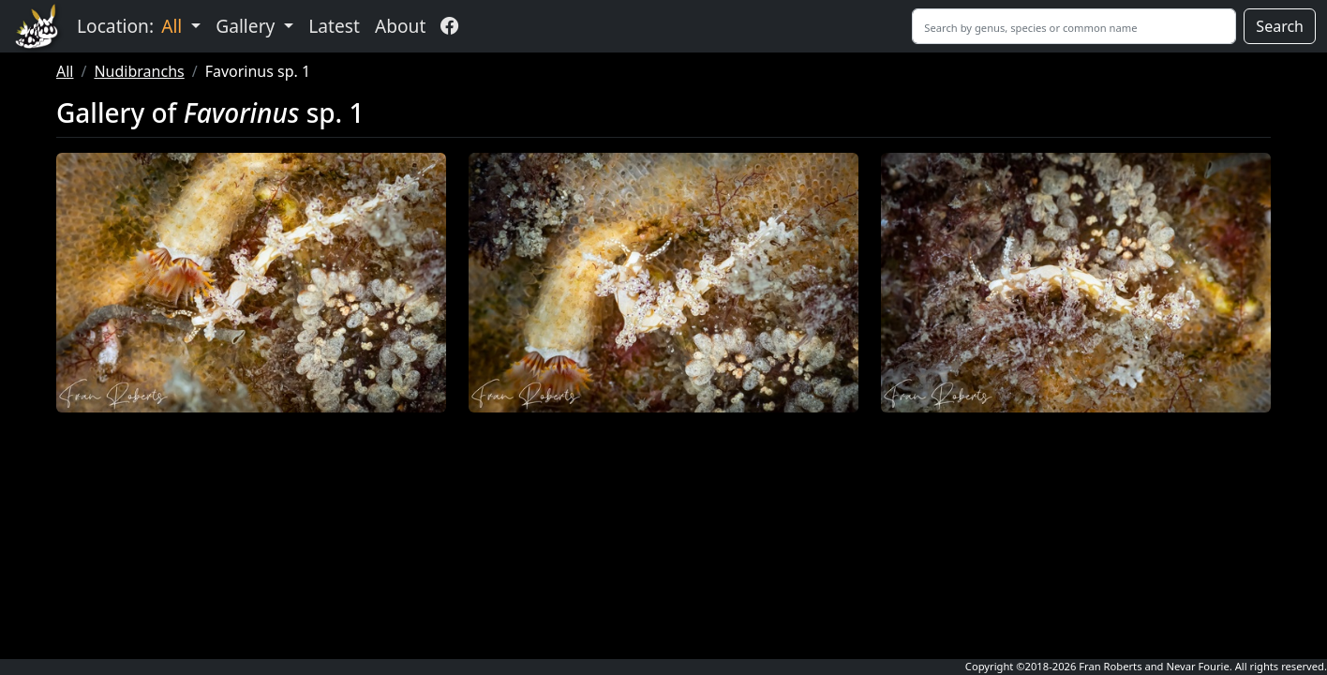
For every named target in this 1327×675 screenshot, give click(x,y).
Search (1280, 26)
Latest (334, 25)
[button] (251, 282)
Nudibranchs (139, 71)
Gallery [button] (247, 25)
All (64, 71)
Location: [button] (131, 25)
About (400, 25)
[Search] (1074, 26)
